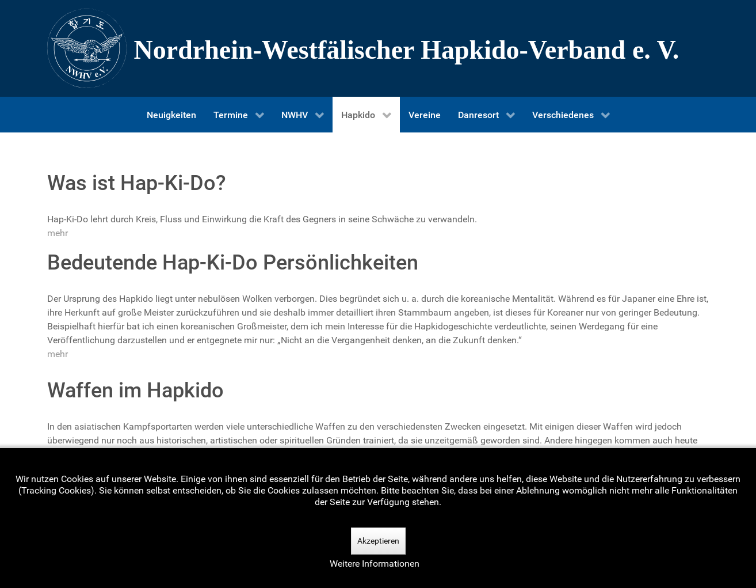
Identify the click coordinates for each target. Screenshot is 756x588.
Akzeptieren (378, 540)
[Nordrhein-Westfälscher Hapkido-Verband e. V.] (378, 48)
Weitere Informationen (374, 563)
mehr (57, 232)
